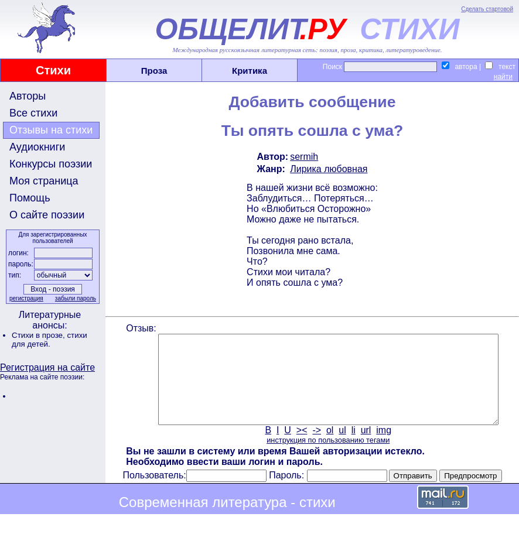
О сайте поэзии (46, 215)
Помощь (29, 198)
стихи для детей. (49, 339)
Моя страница (43, 181)
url (365, 448)
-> (316, 448)
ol (328, 448)
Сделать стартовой (487, 9)
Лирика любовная (327, 169)
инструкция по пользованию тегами (326, 457)
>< (300, 448)
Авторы (27, 96)
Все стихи (33, 113)
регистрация (25, 298)
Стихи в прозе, (39, 335)
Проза (154, 71)
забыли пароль (74, 298)
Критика (249, 71)
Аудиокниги (37, 147)
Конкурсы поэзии (50, 164)
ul (341, 448)
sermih (303, 157)
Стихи (53, 70)
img (383, 448)
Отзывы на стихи (51, 130)
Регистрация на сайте (47, 367)
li (352, 448)
